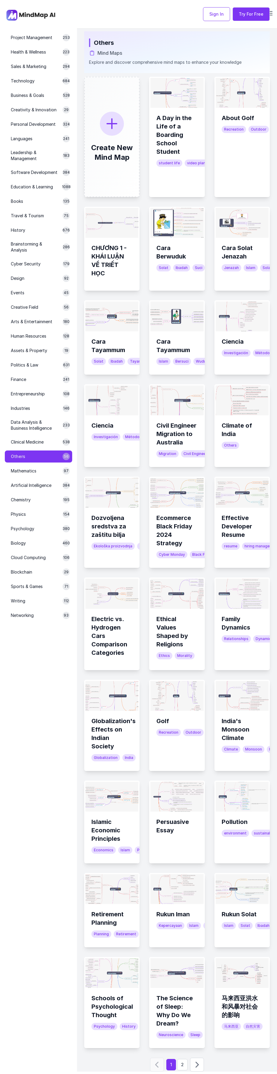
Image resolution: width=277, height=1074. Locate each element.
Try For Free (251, 14)
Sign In (216, 14)
